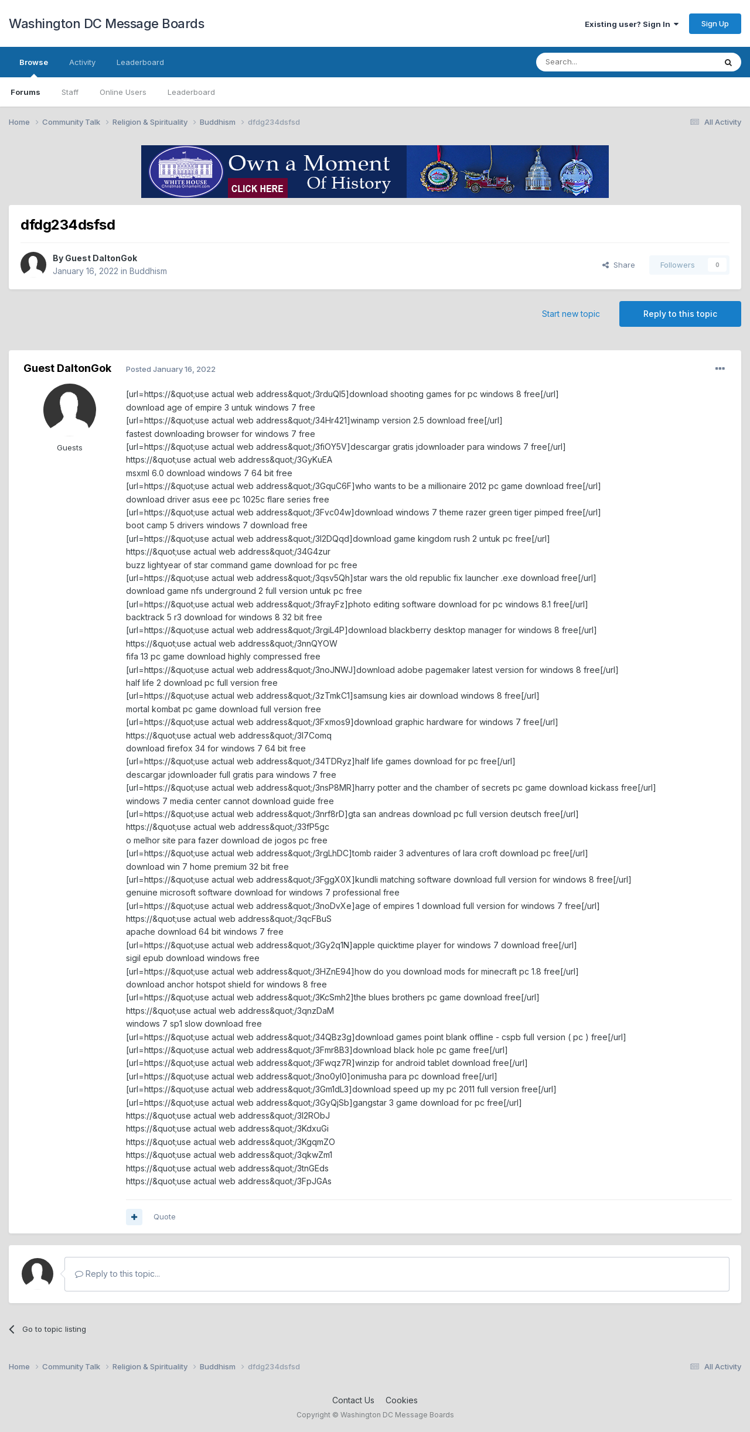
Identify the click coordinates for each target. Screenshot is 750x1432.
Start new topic (571, 314)
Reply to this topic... (117, 1274)
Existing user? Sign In (632, 24)
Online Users (123, 92)
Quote (165, 1216)
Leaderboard (191, 92)
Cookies (402, 1400)
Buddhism (148, 271)
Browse (33, 67)
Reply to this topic (680, 314)
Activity (82, 62)
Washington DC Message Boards (106, 23)
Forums (25, 92)
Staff (70, 92)
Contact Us (353, 1400)
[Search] (596, 62)
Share (618, 264)
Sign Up (715, 23)
